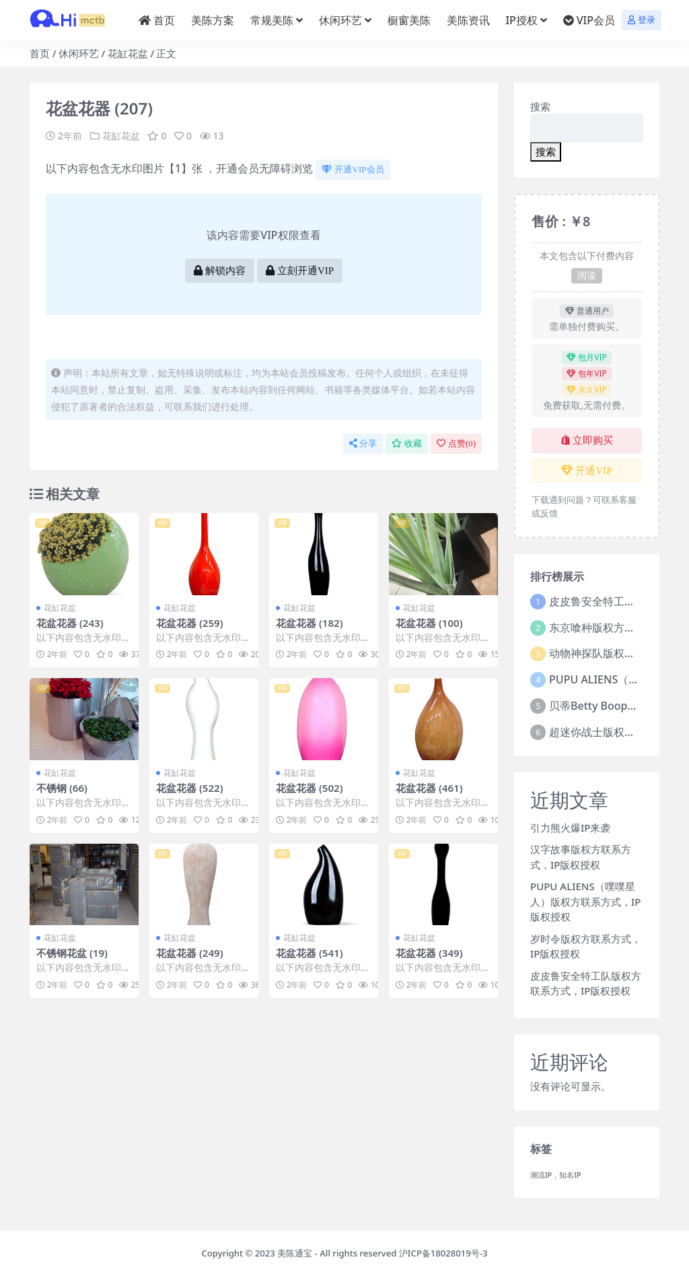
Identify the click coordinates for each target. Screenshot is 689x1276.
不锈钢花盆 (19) (72, 953)
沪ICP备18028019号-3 (443, 1253)
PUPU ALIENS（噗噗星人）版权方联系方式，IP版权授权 (585, 901)
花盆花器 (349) (429, 953)
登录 (641, 20)
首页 (40, 53)
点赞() (456, 443)
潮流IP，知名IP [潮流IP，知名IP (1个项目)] (555, 1175)
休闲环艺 (79, 53)
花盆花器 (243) (70, 623)
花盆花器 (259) (189, 623)
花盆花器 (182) (309, 623)
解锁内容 (220, 270)
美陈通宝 (294, 1253)
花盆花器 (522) (189, 788)
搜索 (540, 106)
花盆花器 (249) (189, 953)
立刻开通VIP (300, 270)
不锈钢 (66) (61, 788)
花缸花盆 (128, 53)
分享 (363, 443)
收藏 (407, 443)
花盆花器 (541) (309, 953)
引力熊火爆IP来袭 (570, 827)
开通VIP (586, 470)
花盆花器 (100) (429, 623)
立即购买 (587, 440)
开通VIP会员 (353, 169)
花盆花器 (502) (309, 788)
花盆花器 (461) (429, 788)
